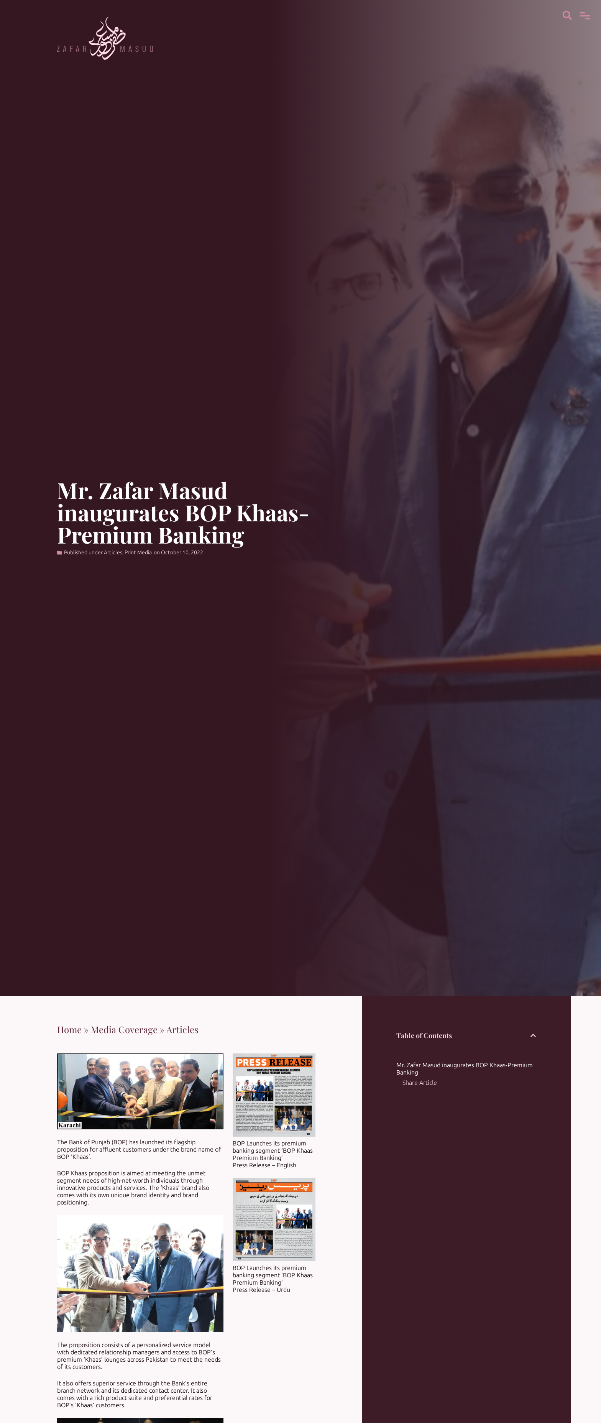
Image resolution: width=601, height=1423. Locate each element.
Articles (113, 552)
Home (69, 1029)
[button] (533, 1035)
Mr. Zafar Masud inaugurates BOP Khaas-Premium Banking (464, 1068)
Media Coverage (124, 1029)
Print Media (138, 552)
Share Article (419, 1082)
